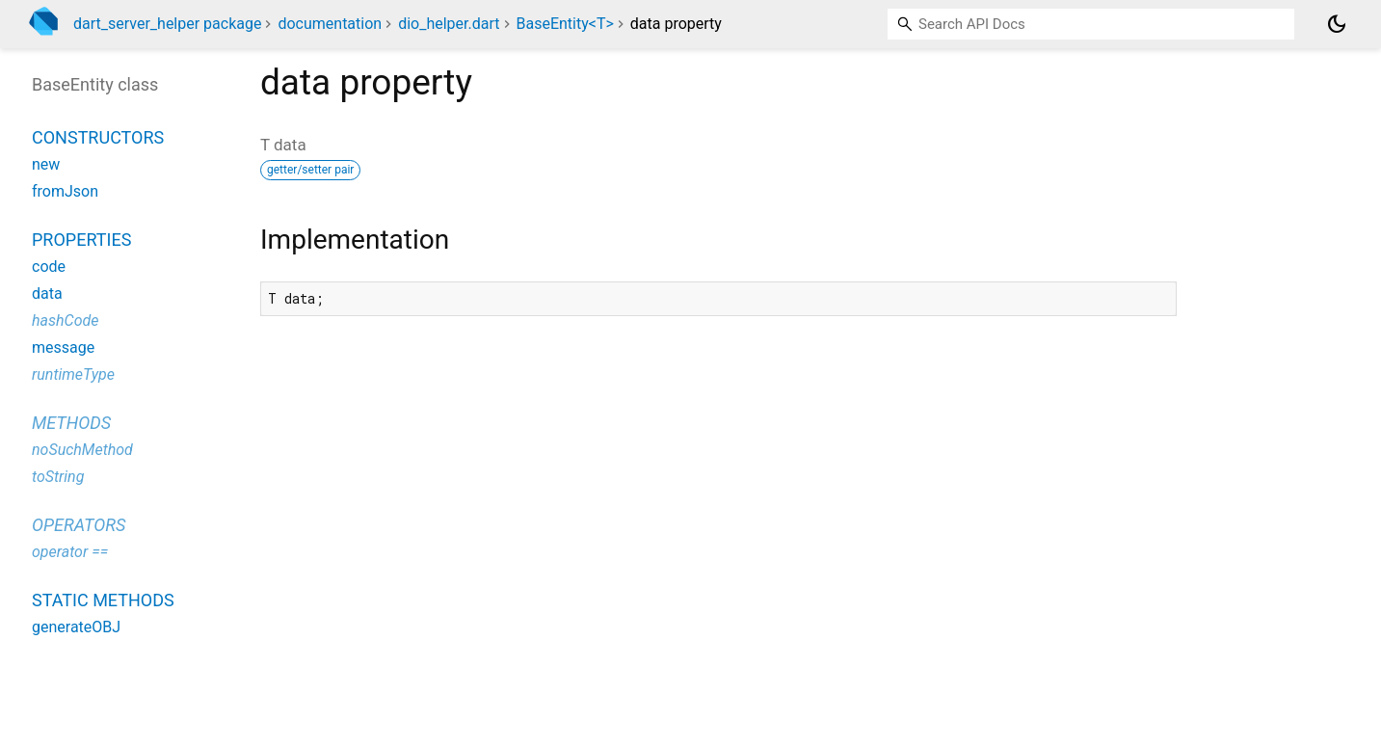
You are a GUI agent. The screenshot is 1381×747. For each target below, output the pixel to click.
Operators (78, 525)
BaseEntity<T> (564, 23)
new (46, 164)
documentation (330, 23)
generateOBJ (76, 627)
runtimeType (73, 374)
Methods (71, 423)
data (47, 293)
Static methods (103, 600)
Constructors (98, 137)
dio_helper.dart (448, 23)
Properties (81, 239)
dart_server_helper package (167, 23)
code (49, 266)
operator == (70, 552)
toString (58, 476)
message (63, 347)
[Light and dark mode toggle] (1336, 24)
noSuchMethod (82, 449)
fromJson (65, 191)
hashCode (65, 320)
